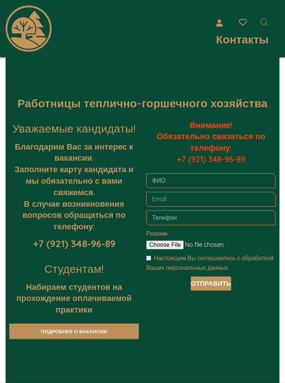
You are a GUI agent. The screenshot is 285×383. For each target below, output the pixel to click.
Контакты (242, 39)
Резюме (157, 233)
